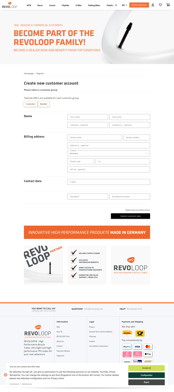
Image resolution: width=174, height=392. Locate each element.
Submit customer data (130, 216)
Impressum (14, 384)
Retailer (43, 104)
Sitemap (92, 336)
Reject (146, 382)
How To (59, 331)
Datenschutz (27, 384)
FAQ (58, 327)
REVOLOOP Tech (63, 336)
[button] (153, 5)
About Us (60, 341)
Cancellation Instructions (98, 346)
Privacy (92, 327)
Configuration (146, 375)
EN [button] (121, 5)
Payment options (63, 351)
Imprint (92, 341)
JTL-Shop (159, 388)
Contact (60, 346)
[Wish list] (160, 5)
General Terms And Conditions (100, 331)
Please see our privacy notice (137, 209)
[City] (122, 161)
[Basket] (168, 5)
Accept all (146, 368)
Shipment (60, 355)
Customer (30, 104)
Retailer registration (138, 5)
